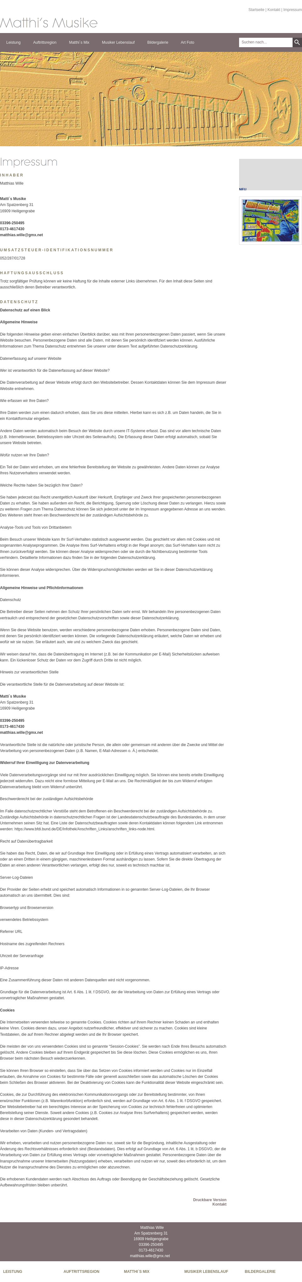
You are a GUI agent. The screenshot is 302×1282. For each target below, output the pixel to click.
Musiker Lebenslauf (118, 42)
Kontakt (273, 10)
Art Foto (187, 42)
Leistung (13, 42)
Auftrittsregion (44, 42)
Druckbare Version (209, 1200)
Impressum (292, 10)
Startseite (257, 10)
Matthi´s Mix (79, 42)
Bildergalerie (157, 42)
